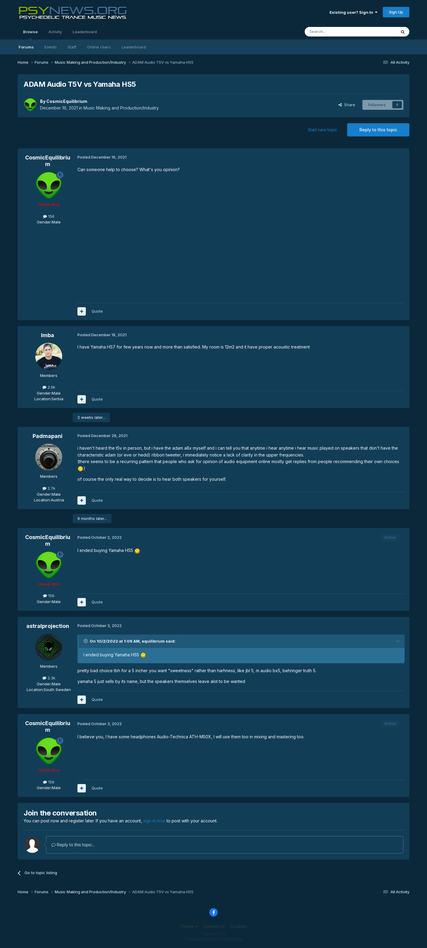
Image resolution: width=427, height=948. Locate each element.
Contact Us (214, 926)
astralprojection (47, 626)
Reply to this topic (378, 129)
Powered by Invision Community (213, 939)
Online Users (99, 47)
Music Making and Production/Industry (121, 107)
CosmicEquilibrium (66, 101)
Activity (55, 31)
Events (51, 47)
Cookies (239, 926)
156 (48, 216)
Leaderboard (134, 47)
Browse (30, 34)
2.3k (48, 677)
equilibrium (153, 641)
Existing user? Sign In (353, 12)
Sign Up (396, 12)
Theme (189, 926)
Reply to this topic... (73, 844)
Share (346, 104)
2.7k (48, 488)
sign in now (154, 820)
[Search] (335, 31)
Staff (72, 47)
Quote (97, 311)
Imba (47, 335)
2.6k (48, 387)
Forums (26, 47)
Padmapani (47, 436)
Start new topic (322, 129)
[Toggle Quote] (86, 641)
